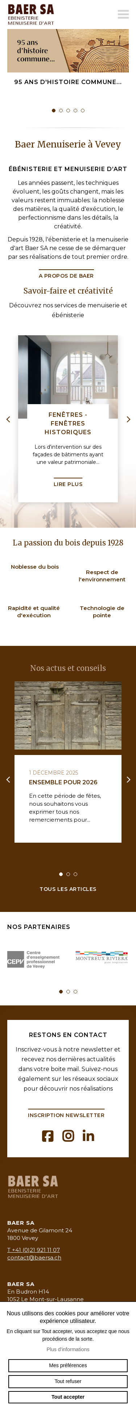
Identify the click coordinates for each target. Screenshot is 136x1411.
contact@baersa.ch (34, 1257)
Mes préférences (68, 1365)
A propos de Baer (66, 276)
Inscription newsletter (66, 1115)
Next (127, 419)
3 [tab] (68, 110)
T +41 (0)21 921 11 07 (33, 1249)
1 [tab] (53, 110)
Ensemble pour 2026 (63, 782)
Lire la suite (31, 847)
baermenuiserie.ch (32, 14)
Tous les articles (68, 889)
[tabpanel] (68, 73)
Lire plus (68, 484)
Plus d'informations (68, 1349)
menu (123, 14)
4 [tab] (75, 110)
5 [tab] (83, 110)
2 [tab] (61, 110)
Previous (9, 419)
